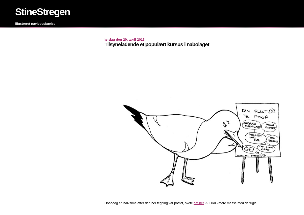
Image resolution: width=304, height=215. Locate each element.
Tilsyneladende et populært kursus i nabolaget (156, 44)
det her (199, 203)
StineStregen (42, 11)
